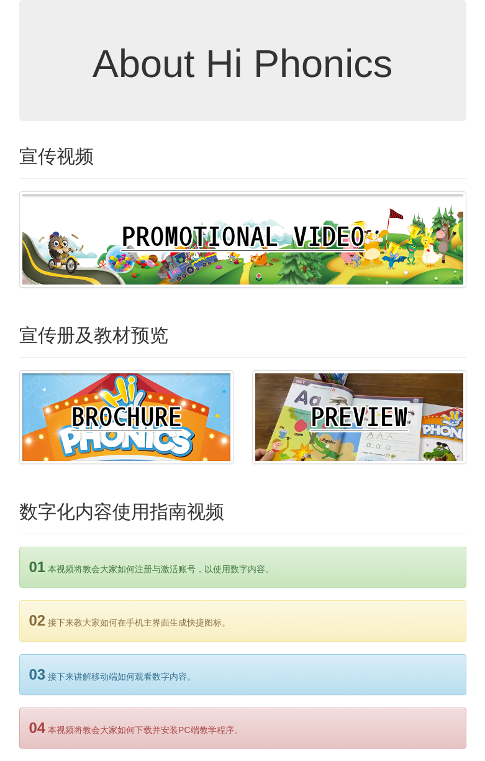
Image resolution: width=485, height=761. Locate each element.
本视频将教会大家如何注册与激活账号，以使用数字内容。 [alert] (151, 566)
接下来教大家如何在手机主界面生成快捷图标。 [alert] (130, 620)
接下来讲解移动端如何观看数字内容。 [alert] (112, 674)
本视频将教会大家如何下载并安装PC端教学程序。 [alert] (136, 727)
